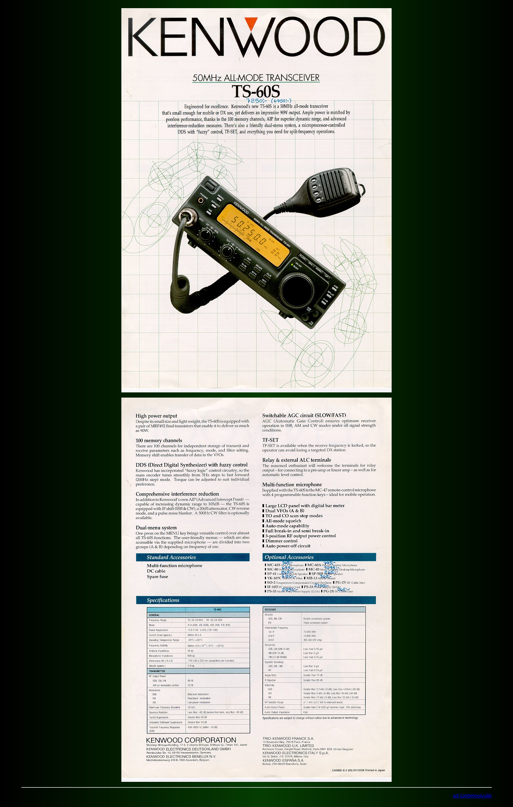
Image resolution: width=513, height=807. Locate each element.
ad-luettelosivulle (472, 796)
